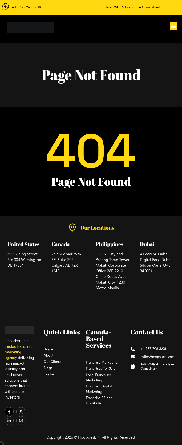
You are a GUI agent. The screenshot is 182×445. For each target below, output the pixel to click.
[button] (173, 26)
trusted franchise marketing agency (18, 352)
